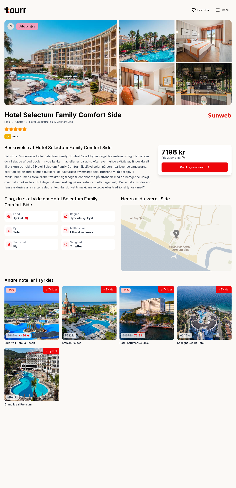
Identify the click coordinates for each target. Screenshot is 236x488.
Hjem (7, 121)
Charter (19, 121)
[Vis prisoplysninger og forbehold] (183, 157)
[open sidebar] (222, 10)
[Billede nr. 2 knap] (58, 102)
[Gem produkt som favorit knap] (10, 26)
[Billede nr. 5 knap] (68, 102)
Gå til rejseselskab (194, 167)
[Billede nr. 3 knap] (61, 102)
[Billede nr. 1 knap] (54, 102)
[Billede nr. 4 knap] (64, 102)
